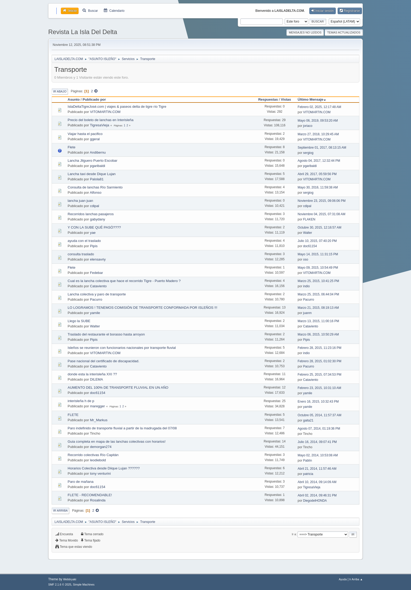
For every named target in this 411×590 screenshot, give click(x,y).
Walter (307, 233)
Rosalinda (97, 500)
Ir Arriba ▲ (356, 579)
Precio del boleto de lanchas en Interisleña (100, 120)
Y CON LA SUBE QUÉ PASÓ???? (94, 227)
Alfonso (95, 192)
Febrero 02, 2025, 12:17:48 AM (319, 107)
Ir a (294, 534)
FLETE (73, 415)
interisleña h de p (81, 401)
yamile (95, 313)
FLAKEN (309, 219)
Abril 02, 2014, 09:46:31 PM (317, 495)
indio (306, 286)
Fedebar (96, 273)
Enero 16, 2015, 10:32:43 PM (318, 401)
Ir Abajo (59, 91)
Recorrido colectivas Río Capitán (93, 455)
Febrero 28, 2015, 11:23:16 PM (320, 348)
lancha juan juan (80, 201)
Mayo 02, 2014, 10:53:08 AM (318, 455)
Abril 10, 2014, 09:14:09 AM (317, 482)
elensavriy (98, 259)
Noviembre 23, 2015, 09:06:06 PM (322, 201)
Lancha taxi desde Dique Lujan (92, 174)
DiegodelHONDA (315, 500)
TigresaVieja (99, 125)
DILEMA (96, 379)
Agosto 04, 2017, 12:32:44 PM (319, 161)
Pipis (94, 246)
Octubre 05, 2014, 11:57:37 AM (320, 415)
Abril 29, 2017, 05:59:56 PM (317, 174)
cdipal (94, 206)
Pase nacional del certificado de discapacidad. (103, 361)
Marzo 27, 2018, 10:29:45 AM (318, 134)
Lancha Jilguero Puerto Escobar (92, 161)
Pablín (307, 460)
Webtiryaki (69, 579)
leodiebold (98, 460)
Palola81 (97, 179)
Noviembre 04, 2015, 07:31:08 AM (321, 214)
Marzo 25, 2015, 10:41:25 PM (318, 281)
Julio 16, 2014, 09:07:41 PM (317, 442)
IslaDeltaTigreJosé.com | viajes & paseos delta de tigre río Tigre (117, 107)
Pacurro (96, 299)
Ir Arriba (60, 510)
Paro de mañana (81, 482)
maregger (97, 406)
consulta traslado (81, 254)
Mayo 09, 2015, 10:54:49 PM (318, 267)
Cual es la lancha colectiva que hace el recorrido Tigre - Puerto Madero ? (124, 281)
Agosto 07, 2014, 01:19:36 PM (319, 428)
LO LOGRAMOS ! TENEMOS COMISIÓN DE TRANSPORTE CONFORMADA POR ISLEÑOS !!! (142, 308)
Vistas (286, 99)
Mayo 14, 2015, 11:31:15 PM (318, 254)
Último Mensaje (312, 99)
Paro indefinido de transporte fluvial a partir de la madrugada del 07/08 (122, 428)
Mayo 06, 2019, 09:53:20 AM (318, 120)
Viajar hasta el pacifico (85, 134)
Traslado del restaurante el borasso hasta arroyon (106, 334)
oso (305, 259)
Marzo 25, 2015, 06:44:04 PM (318, 294)
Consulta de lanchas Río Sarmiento (95, 187)
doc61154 (310, 246)
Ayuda (343, 579)
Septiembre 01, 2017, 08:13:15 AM (322, 147)
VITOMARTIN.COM (105, 112)
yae (93, 233)
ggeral (95, 139)
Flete (71, 147)
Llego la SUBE (79, 321)
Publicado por (94, 99)
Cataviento (98, 286)
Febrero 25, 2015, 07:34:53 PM (320, 374)
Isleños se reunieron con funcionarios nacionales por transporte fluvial (122, 348)
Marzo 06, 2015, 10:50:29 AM (318, 334)
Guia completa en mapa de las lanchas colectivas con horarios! (116, 441)
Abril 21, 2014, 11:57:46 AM (317, 468)
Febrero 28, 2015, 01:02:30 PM (320, 361)
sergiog (308, 153)
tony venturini (100, 473)
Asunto (74, 99)
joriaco (307, 126)
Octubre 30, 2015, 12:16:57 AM (320, 227)
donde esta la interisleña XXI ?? (92, 374)
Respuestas (268, 99)
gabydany (97, 219)
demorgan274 (100, 447)
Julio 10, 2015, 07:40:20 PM (317, 241)
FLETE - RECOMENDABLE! (90, 495)
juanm (307, 313)
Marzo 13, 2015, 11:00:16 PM (318, 321)
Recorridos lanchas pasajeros (91, 214)
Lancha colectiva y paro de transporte (97, 294)
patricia (308, 474)
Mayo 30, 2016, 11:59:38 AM (318, 187)
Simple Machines (83, 584)
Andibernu (98, 152)
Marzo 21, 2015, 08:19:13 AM (318, 308)
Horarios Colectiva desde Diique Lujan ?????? (104, 468)
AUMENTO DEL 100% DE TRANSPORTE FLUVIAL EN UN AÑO (118, 387)
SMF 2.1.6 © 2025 (59, 584)
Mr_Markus (98, 420)
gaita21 (308, 420)
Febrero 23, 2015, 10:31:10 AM (319, 388)
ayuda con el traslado (84, 241)
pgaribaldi (97, 166)
